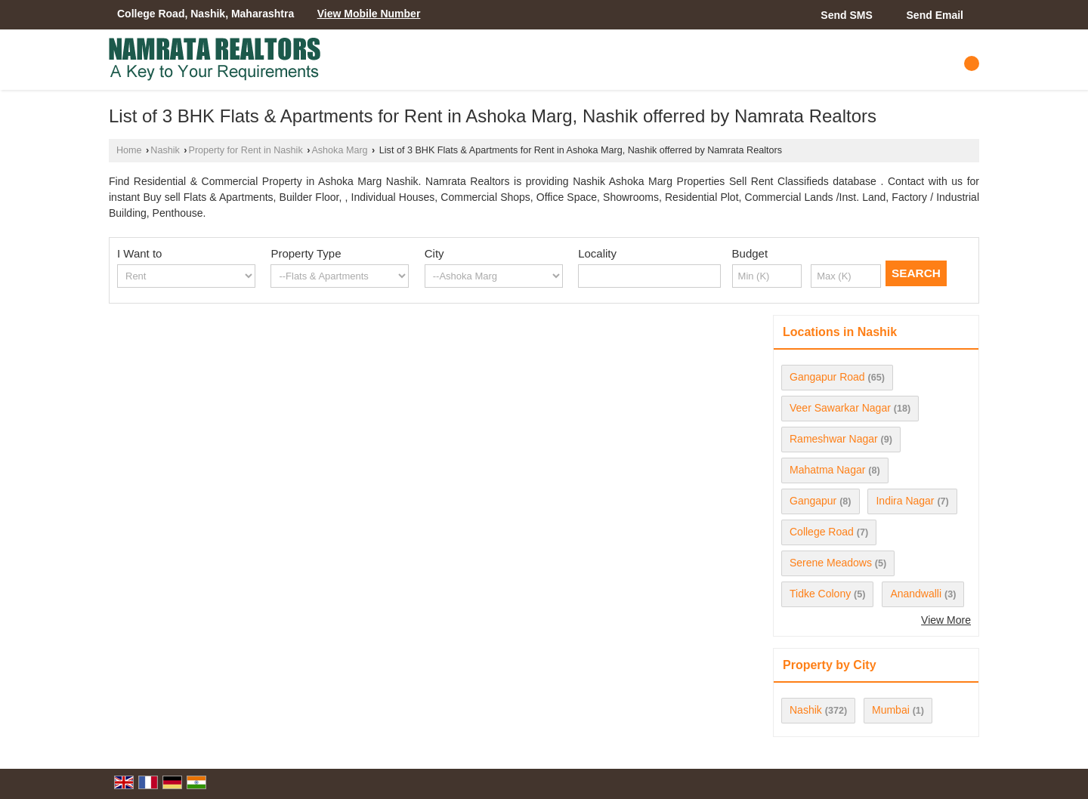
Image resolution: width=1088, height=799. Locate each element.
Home (129, 150)
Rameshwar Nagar (834, 439)
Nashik (165, 150)
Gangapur (813, 501)
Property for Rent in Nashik (246, 150)
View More (946, 620)
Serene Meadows (831, 563)
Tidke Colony (820, 594)
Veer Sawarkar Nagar (840, 408)
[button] (369, 14)
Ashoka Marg (339, 150)
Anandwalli (915, 594)
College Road (822, 532)
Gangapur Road (827, 377)
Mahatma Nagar (827, 470)
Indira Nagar (905, 501)
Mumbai (891, 710)
